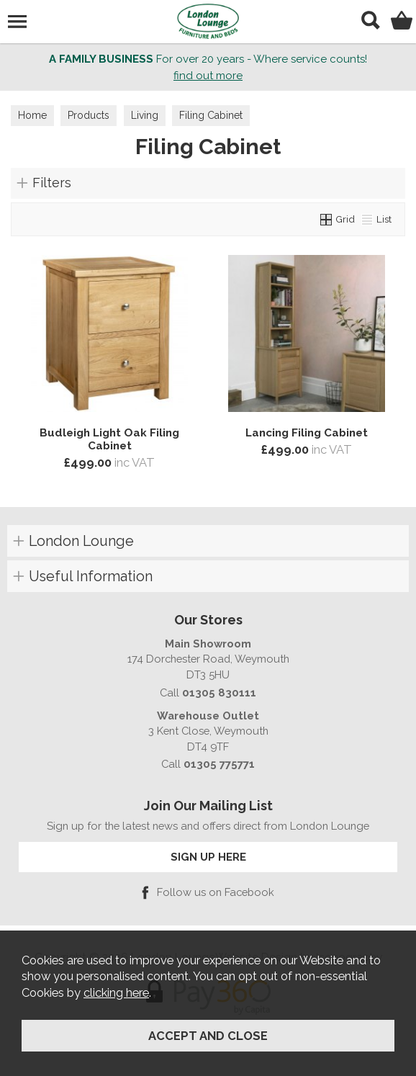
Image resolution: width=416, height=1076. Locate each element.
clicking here (116, 992)
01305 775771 (219, 764)
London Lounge (81, 541)
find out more (208, 75)
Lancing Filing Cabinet (306, 432)
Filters (51, 182)
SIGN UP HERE (208, 857)
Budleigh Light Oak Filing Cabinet (109, 439)
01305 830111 (219, 692)
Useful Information (91, 576)
